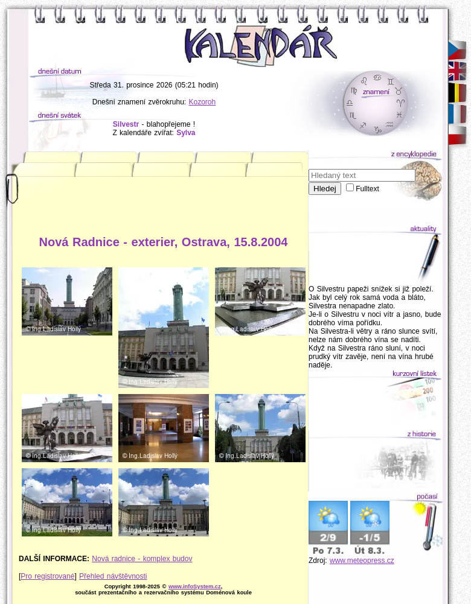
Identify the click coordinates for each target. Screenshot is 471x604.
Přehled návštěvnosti (113, 576)
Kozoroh (202, 102)
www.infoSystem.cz (194, 586)
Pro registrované (47, 576)
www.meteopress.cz (362, 560)
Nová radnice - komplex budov (142, 559)
